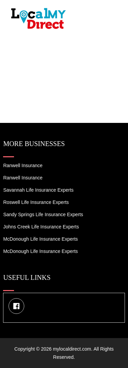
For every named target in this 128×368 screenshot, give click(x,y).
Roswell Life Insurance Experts (36, 202)
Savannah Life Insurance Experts (38, 190)
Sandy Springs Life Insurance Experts (43, 214)
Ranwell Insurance (22, 165)
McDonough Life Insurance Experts (40, 239)
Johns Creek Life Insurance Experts (41, 226)
